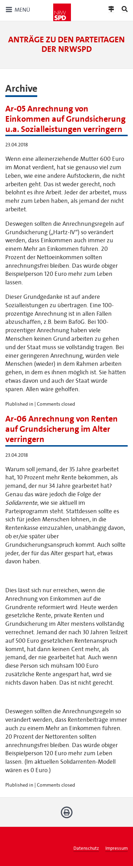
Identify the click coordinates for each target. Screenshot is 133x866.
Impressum (116, 848)
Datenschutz (86, 848)
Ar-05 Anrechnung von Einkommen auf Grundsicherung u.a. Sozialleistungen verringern (65, 119)
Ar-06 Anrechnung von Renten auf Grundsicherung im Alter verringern (61, 429)
